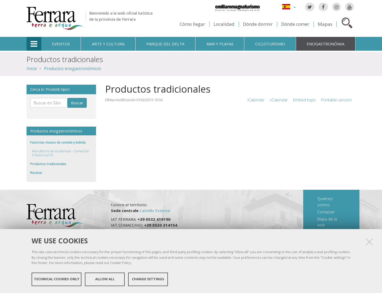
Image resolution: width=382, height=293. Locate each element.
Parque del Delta (165, 43)
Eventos (61, 43)
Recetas (36, 172)
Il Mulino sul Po (42, 155)
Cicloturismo (270, 43)
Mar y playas (219, 43)
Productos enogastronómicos (72, 68)
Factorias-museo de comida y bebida (58, 142)
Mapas (325, 24)
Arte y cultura (108, 43)
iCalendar (256, 99)
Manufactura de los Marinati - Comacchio (60, 151)
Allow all (105, 279)
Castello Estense (155, 210)
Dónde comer (295, 24)
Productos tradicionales (48, 164)
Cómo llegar (192, 24)
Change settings (148, 279)
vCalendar (279, 99)
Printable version (336, 99)
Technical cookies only (56, 279)
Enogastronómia (325, 43)
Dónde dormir (258, 24)
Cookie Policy (120, 262)
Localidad (224, 24)
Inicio (32, 68)
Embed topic (304, 99)
